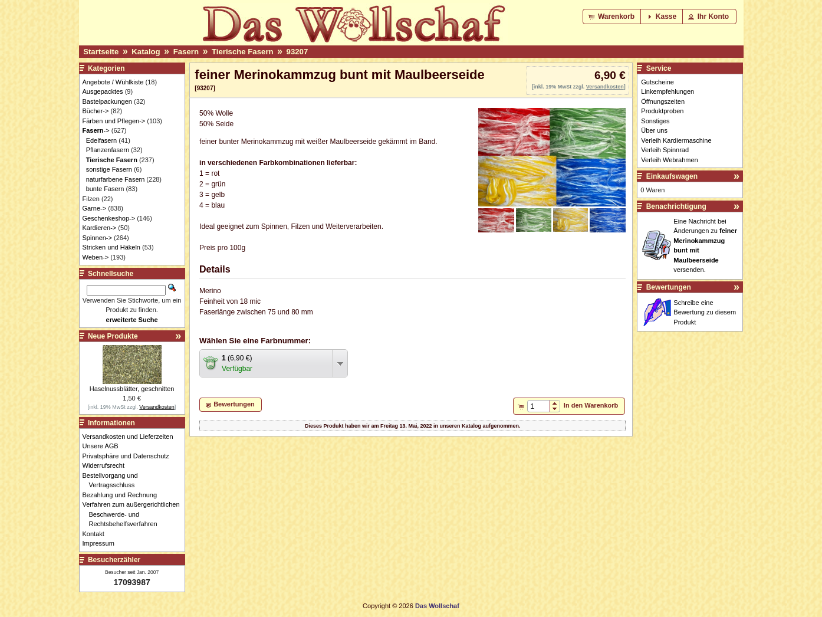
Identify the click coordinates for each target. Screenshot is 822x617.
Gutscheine (657, 82)
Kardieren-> (100, 227)
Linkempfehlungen (667, 91)
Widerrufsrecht (107, 465)
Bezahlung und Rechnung (123, 494)
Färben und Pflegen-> (114, 120)
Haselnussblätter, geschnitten (132, 388)
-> (96, 130)
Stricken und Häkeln (111, 247)
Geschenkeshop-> (109, 218)
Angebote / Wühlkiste (113, 82)
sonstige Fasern (109, 169)
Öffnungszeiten (663, 101)
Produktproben (662, 110)
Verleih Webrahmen (669, 159)
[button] (612, 16)
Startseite (101, 51)
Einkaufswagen (672, 176)
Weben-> (96, 257)
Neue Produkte (113, 336)
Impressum (101, 543)
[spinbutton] (539, 406)
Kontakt (96, 533)
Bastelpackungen (107, 101)
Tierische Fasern (243, 51)
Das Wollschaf (437, 605)
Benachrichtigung (676, 206)
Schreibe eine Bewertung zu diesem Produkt (704, 312)
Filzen (91, 198)
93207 (297, 51)
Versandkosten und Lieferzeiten (131, 436)
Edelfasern (101, 140)
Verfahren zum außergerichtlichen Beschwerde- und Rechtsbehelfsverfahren (134, 514)
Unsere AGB (104, 445)
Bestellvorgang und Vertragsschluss (113, 480)
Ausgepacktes (103, 91)
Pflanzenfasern (107, 149)
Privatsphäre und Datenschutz (129, 456)
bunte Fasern (105, 188)
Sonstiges (655, 120)
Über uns (654, 130)
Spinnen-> (97, 237)
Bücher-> (96, 110)
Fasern (186, 51)
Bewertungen (668, 287)
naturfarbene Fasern (115, 179)
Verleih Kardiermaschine (676, 140)
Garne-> (95, 208)
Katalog (145, 51)
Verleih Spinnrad (665, 149)
